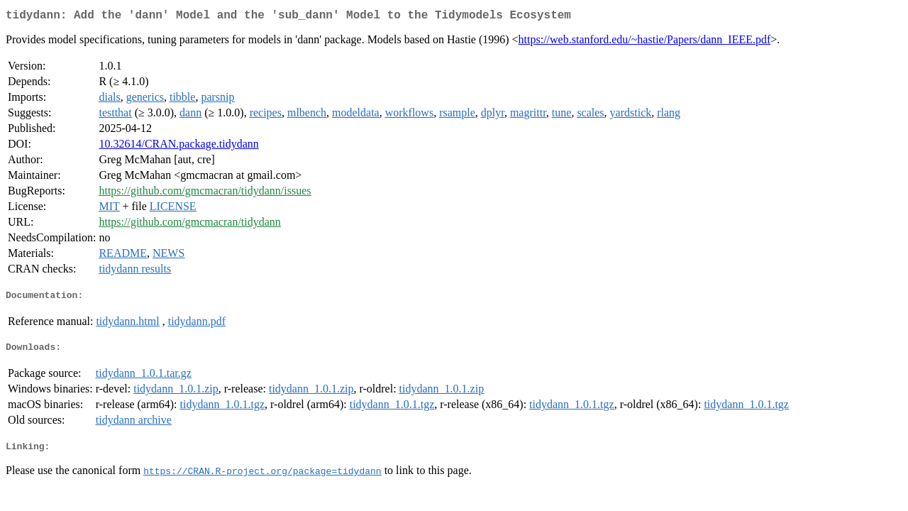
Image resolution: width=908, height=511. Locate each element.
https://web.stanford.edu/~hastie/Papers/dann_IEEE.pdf (645, 42)
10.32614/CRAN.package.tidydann (178, 147)
